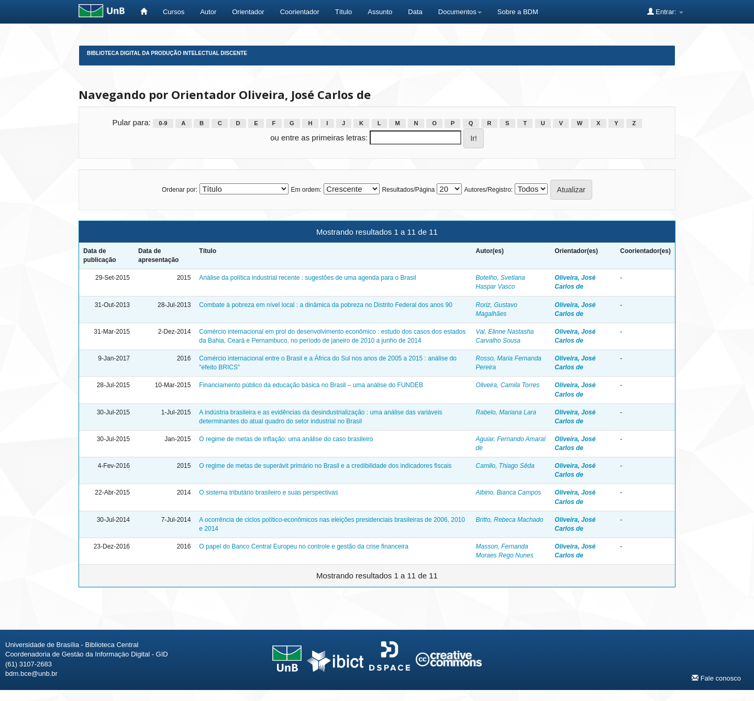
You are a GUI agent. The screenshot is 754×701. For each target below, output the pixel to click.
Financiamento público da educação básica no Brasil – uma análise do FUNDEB (311, 385)
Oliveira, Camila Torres (508, 385)
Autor (208, 12)
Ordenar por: (179, 189)
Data (415, 12)
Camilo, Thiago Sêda (505, 465)
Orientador (248, 12)
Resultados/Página (408, 189)
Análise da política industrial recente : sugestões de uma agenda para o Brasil (307, 277)
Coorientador (299, 12)
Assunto (380, 12)
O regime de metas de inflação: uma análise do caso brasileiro (286, 439)
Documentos (460, 12)
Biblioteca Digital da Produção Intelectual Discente (167, 53)
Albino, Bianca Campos (508, 492)
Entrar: (665, 11)
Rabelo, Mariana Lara (506, 412)
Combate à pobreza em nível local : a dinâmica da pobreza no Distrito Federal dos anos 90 (325, 305)
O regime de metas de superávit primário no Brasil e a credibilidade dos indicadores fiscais (325, 465)
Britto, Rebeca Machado (510, 519)
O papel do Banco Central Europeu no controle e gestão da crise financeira (303, 546)
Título (343, 12)
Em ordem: (306, 189)
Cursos (173, 12)
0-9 (163, 123)
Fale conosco (716, 678)
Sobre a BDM (517, 12)
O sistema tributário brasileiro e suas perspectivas (268, 492)
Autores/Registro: (488, 189)
